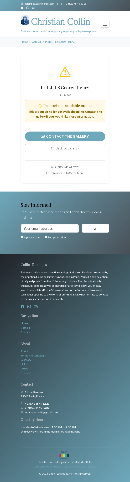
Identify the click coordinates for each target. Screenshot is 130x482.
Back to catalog (65, 148)
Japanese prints (31, 237)
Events (25, 368)
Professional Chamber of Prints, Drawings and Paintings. (65, 466)
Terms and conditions (33, 355)
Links (24, 364)
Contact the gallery (65, 136)
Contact (25, 332)
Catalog (36, 41)
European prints (55, 237)
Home (24, 41)
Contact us (27, 373)
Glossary (26, 359)
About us (26, 351)
